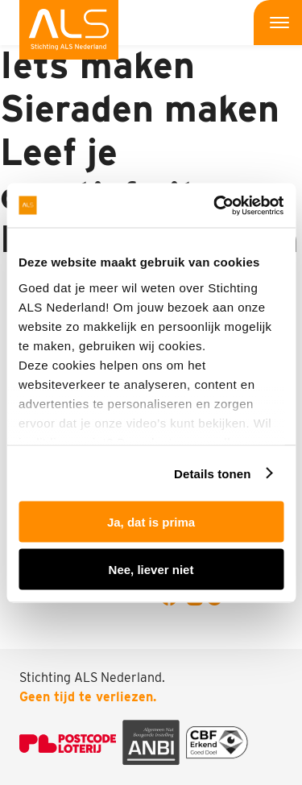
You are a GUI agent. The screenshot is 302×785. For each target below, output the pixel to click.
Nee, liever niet (151, 569)
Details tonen (212, 473)
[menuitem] (68, 30)
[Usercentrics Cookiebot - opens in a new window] (215, 205)
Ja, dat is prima (151, 522)
